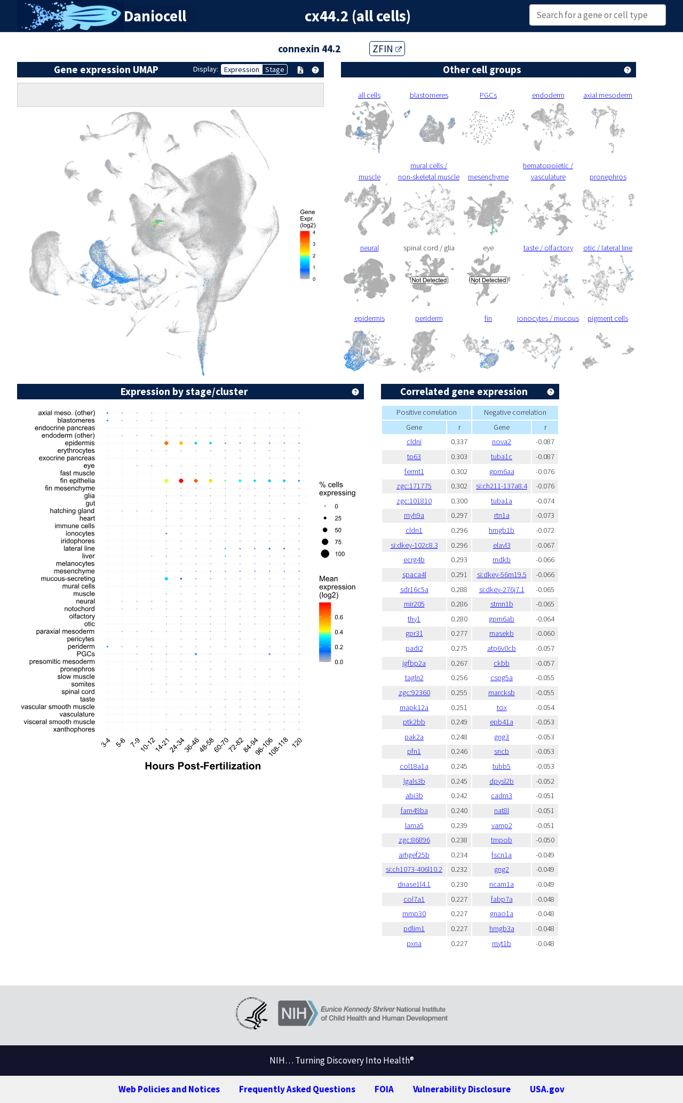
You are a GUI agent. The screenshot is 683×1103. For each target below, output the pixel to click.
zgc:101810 (414, 501)
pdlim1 (414, 928)
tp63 (414, 456)
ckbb (502, 663)
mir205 (414, 604)
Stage (274, 69)
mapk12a (414, 707)
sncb (501, 751)
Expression (241, 69)
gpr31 (414, 633)
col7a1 (414, 899)
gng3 (501, 737)
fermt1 (414, 471)
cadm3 (501, 795)
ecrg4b (414, 559)
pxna (414, 943)
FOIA (384, 1089)
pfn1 (414, 751)
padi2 (414, 648)
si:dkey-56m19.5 (502, 574)
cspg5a (501, 677)
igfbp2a (414, 663)
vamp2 (501, 825)
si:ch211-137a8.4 (501, 486)
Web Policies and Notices (169, 1089)
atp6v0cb (501, 648)
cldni (414, 441)
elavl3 (502, 545)
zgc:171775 (414, 486)
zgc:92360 (414, 692)
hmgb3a (501, 928)
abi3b (414, 795)
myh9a (414, 515)
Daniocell (155, 16)
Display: (205, 69)
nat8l (501, 810)
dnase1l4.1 (414, 884)
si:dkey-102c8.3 (414, 545)
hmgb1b (501, 530)
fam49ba (414, 810)
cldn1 (414, 530)
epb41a (501, 722)
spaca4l (414, 574)
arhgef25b (414, 855)
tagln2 (414, 677)
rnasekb (501, 633)
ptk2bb (414, 722)
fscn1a (501, 855)
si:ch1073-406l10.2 (414, 869)
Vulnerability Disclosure (462, 1089)
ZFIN (387, 48)
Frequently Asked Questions (297, 1089)
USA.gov (547, 1089)
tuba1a (501, 501)
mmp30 (414, 913)
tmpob (501, 840)
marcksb (501, 692)
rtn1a (502, 515)
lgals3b (414, 781)
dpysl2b (501, 781)
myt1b (501, 943)
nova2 (501, 441)
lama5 (414, 825)
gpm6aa (501, 471)
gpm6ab (501, 619)
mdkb (502, 559)
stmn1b (501, 604)
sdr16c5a (414, 589)
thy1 (414, 619)
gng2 (501, 869)
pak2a (414, 737)
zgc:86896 (414, 840)
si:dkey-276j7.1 (502, 589)
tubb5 (502, 766)
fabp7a (502, 899)
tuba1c (501, 456)
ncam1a (501, 884)
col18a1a (414, 766)
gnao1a (501, 913)
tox (502, 707)
